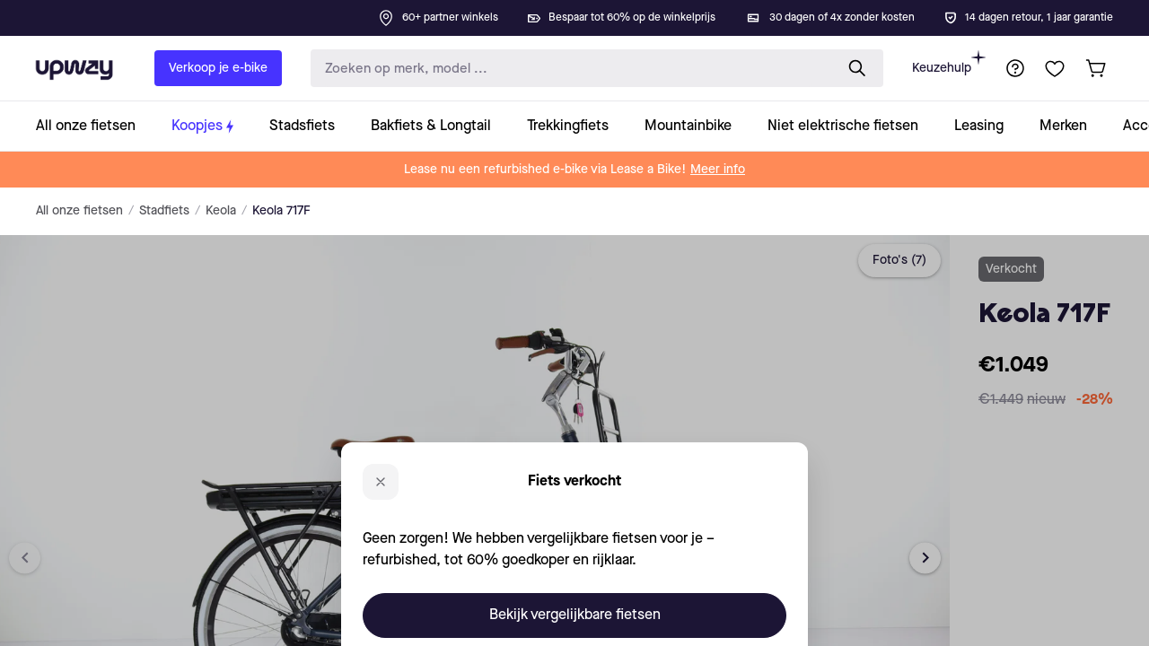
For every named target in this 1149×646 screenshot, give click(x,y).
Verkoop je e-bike (218, 68)
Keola (221, 211)
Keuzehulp (949, 62)
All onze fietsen (79, 211)
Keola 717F (281, 211)
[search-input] (568, 68)
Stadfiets (164, 211)
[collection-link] (94, 126)
